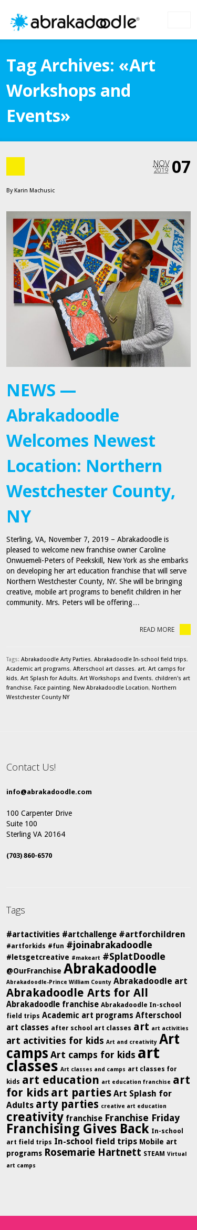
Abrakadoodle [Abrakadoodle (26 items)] (110, 968)
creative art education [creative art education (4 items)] (134, 1106)
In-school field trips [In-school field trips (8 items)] (95, 1141)
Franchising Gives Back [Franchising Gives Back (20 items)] (77, 1128)
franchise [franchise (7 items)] (84, 1118)
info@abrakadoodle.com (49, 792)
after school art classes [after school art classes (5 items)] (91, 1028)
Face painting (52, 687)
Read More (165, 629)
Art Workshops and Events (116, 678)
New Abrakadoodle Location (111, 687)
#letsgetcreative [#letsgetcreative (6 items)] (37, 957)
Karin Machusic (34, 190)
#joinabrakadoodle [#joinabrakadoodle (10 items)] (109, 944)
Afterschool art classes (103, 668)
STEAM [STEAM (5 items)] (154, 1153)
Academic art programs (38, 668)
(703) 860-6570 (29, 855)
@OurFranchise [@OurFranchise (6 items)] (33, 971)
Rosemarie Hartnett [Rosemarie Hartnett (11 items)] (92, 1152)
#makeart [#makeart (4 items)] (85, 958)
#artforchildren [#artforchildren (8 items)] (152, 934)
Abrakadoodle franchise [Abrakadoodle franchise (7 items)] (52, 1004)
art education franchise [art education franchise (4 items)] (136, 1082)
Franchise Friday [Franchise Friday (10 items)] (142, 1117)
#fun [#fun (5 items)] (56, 946)
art (141, 668)
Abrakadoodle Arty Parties (56, 659)
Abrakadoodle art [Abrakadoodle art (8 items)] (150, 981)
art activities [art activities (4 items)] (170, 1028)
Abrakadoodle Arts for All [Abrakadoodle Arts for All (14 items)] (77, 992)
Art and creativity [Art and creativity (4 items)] (131, 1042)
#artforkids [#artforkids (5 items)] (26, 946)
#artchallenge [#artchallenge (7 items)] (89, 934)
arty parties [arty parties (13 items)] (67, 1104)
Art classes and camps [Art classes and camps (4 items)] (93, 1069)
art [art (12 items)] (141, 1026)
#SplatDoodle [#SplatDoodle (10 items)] (133, 956)
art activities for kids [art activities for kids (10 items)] (55, 1040)
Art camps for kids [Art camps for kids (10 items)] (93, 1054)
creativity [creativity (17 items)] (35, 1117)
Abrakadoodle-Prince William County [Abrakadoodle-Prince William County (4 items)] (58, 982)
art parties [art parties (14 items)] (81, 1092)
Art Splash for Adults (48, 678)
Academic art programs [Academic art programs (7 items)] (87, 1015)
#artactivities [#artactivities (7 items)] (33, 934)
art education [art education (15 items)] (60, 1079)
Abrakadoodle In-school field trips (140, 659)
